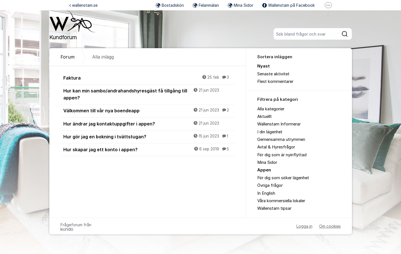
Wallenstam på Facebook (288, 5)
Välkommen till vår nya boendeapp (149, 110)
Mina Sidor (240, 5)
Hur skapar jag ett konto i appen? (149, 149)
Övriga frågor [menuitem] (270, 185)
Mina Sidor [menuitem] (267, 162)
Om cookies (330, 226)
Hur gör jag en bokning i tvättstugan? (149, 136)
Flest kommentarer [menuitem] (275, 81)
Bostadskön (170, 5)
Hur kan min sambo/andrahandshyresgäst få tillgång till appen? (149, 94)
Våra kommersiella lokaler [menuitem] (281, 200)
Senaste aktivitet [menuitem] (273, 73)
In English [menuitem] (266, 193)
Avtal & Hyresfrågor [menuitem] (276, 147)
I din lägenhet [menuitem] (269, 131)
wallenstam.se (83, 5)
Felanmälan (206, 5)
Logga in (304, 226)
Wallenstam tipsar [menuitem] (274, 208)
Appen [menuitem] (264, 170)
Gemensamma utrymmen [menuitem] (281, 139)
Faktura (149, 77)
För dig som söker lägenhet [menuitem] (283, 177)
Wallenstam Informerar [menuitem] (279, 124)
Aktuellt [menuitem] (264, 116)
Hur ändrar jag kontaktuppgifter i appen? (149, 123)
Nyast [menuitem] (263, 66)
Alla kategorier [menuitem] (270, 108)
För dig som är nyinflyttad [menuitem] (282, 154)
